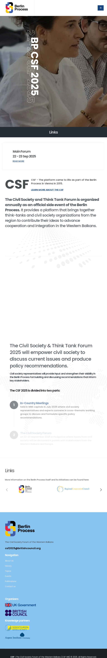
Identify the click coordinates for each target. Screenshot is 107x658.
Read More (18, 161)
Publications (10, 581)
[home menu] (101, 8)
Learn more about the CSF (47, 189)
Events (8, 576)
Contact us (10, 586)
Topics (8, 571)
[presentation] (6, 490)
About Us (9, 561)
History (8, 566)
